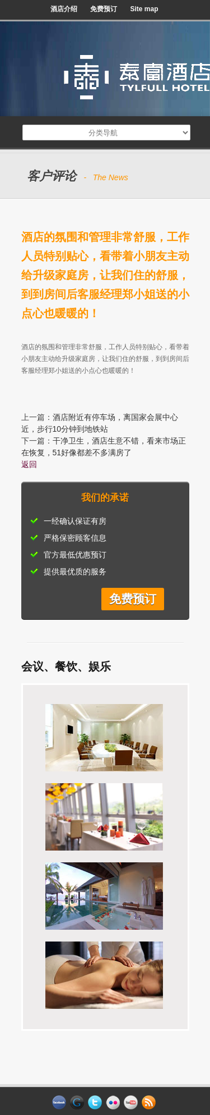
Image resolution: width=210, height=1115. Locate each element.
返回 (29, 464)
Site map (144, 9)
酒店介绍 (63, 9)
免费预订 (103, 9)
